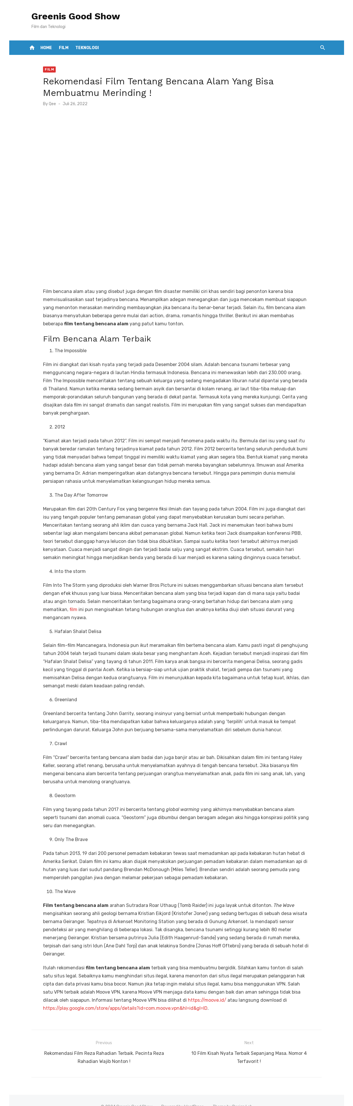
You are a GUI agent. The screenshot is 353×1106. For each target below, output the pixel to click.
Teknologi (87, 47)
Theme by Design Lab (232, 1093)
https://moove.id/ (153, 989)
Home (46, 47)
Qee (47, 103)
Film (63, 47)
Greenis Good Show (71, 16)
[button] (322, 47)
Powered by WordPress (182, 1093)
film (308, 607)
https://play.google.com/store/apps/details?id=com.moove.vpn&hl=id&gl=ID (120, 998)
